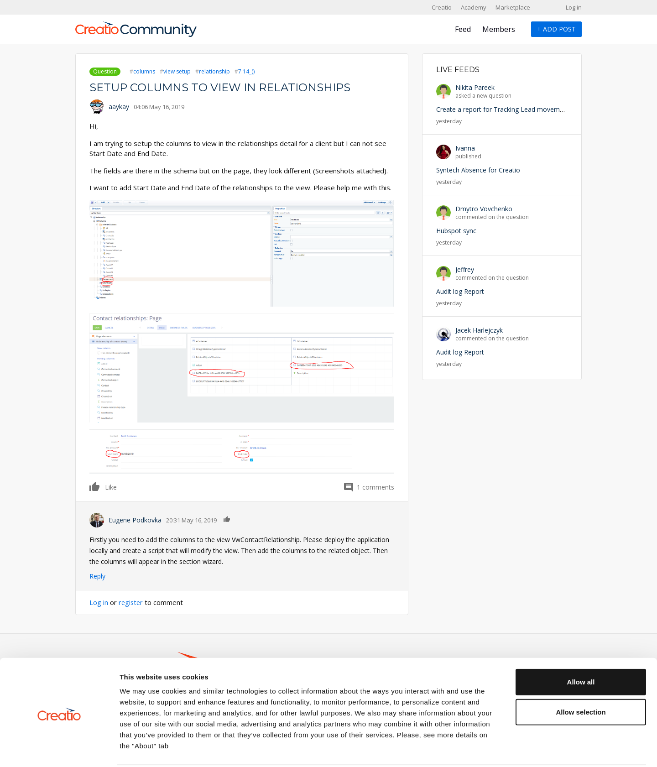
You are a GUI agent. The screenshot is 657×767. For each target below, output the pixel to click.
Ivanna (465, 148)
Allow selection (580, 678)
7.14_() (246, 71)
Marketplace (512, 7)
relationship (214, 71)
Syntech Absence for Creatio (478, 170)
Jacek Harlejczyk (479, 330)
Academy (473, 7)
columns (144, 71)
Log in (574, 7)
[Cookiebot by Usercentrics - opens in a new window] (59, 749)
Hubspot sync (456, 230)
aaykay (119, 106)
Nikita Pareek (475, 87)
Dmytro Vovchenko (483, 208)
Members (498, 29)
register (131, 602)
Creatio (442, 7)
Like (94, 486)
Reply (97, 576)
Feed (463, 29)
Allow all (581, 648)
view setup (177, 71)
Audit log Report (460, 291)
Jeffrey (464, 269)
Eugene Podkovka (135, 520)
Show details (479, 749)
